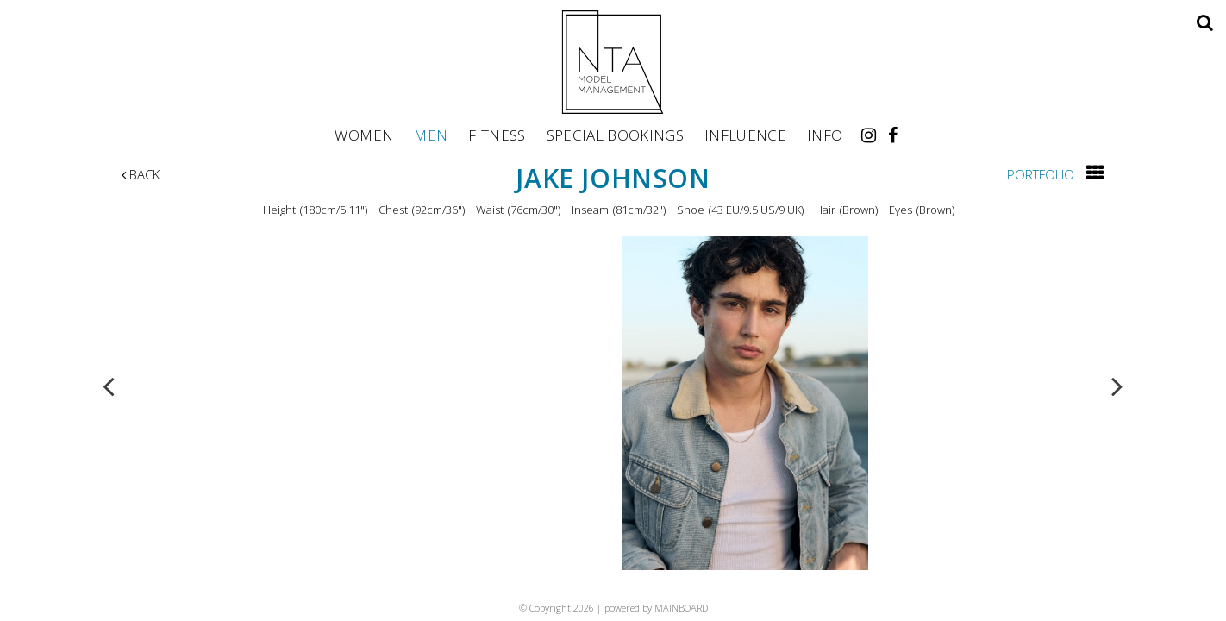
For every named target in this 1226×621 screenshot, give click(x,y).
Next (1117, 385)
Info (824, 134)
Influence (745, 134)
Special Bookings (615, 134)
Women (364, 134)
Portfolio (1040, 174)
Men (430, 134)
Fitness (496, 134)
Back (141, 174)
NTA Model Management (613, 62)
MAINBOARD (681, 607)
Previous (109, 385)
